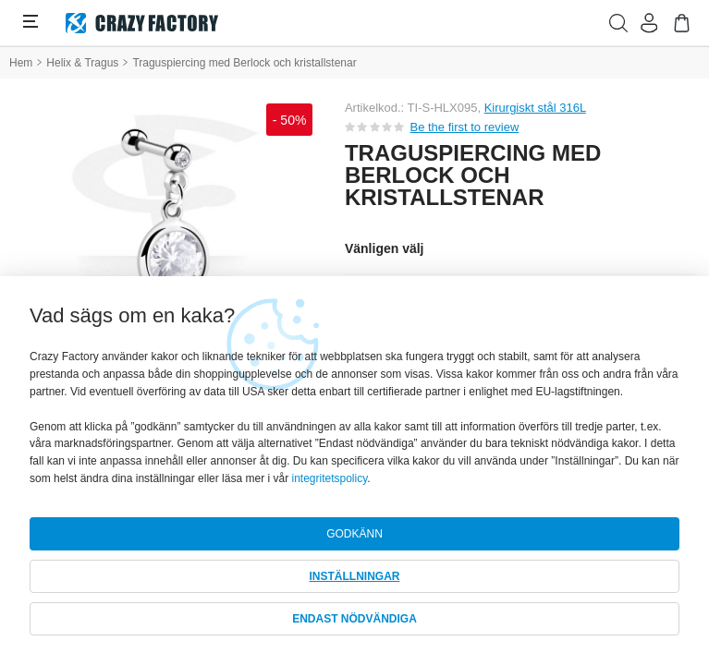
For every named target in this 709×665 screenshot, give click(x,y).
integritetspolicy (329, 478)
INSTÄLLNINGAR (355, 576)
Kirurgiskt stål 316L (535, 108)
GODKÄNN (354, 533)
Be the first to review (465, 127)
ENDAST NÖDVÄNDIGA (354, 618)
